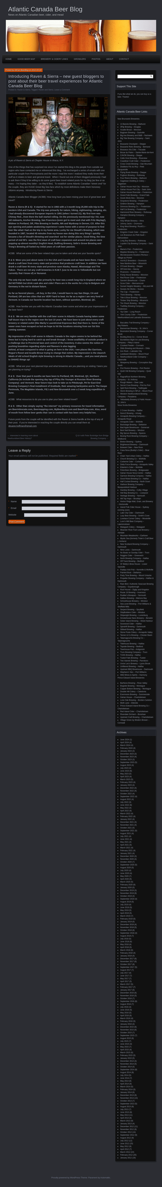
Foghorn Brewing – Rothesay (132, 175)
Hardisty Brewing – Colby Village (134, 490)
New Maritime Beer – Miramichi (133, 263)
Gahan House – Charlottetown (133, 697)
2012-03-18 (36, 70)
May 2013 (124, 1115)
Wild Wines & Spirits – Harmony (133, 675)
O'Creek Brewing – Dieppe (131, 266)
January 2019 (126, 922)
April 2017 (124, 981)
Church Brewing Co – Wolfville (133, 459)
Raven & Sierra (23, 90)
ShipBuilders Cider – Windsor (132, 612)
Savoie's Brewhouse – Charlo (132, 280)
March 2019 (125, 916)
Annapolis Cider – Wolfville (131, 422)
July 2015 (124, 1041)
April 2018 (124, 947)
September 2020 (127, 865)
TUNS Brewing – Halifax (130, 655)
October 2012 (126, 1132)
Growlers (80, 59)
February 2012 (126, 1155)
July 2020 (124, 870)
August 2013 (125, 1106)
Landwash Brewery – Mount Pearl (134, 354)
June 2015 (124, 1044)
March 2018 (125, 950)
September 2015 (127, 1035)
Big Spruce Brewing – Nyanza (132, 433)
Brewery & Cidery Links (54, 59)
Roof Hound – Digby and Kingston (134, 590)
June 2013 (124, 1112)
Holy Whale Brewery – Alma (132, 221)
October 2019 (126, 896)
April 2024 (124, 742)
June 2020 (124, 873)
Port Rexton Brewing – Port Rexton (135, 368)
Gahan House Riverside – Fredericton (136, 192)
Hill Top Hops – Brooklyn (130, 498)
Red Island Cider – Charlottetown (134, 711)
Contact (124, 59)
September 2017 (127, 967)
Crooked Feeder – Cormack (132, 345)
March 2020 (125, 882)
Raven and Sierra (46, 90)
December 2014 (127, 1061)
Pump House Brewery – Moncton (134, 275)
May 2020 (124, 876)
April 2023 (124, 776)
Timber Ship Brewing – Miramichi (134, 300)
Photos (96, 59)
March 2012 (125, 1152)
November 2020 (127, 859)
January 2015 (126, 1058)
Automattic (105, 1177)
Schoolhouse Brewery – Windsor (134, 601)
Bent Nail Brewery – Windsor (132, 430)
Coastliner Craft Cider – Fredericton (135, 161)
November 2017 (127, 961)
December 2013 (127, 1095)
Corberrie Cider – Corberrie (131, 462)
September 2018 (127, 933)
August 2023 (125, 765)
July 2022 (124, 802)
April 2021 (124, 845)
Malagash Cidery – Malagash (132, 527)
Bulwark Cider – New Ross (131, 447)
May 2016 (124, 1013)
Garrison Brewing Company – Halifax (135, 476)
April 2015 (124, 1050)
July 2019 (124, 904)
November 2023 (127, 757)
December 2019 (127, 890)
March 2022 (125, 813)
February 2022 (126, 816)
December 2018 (127, 924)
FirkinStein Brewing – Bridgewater (134, 470)
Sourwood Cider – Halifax (131, 624)
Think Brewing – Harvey (130, 295)
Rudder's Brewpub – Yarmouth (133, 595)
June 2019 (124, 907)
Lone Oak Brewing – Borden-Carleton (136, 700)
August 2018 (125, 936)
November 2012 (127, 1129)
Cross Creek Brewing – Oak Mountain (136, 164)
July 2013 (124, 1109)
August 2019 (125, 902)
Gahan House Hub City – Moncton (134, 187)
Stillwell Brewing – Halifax (131, 629)
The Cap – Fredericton (129, 292)
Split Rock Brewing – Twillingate (133, 388)
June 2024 (124, 739)
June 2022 (124, 805)
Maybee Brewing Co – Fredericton (134, 252)
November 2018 (127, 927)
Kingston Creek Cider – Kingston (134, 232)
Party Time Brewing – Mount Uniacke (135, 575)
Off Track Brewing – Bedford (132, 561)
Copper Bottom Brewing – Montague (135, 689)
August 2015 (125, 1038)
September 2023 (127, 762)
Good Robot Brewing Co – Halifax (134, 479)
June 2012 (124, 1143)
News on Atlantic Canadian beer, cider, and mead (36, 14)
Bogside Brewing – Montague (132, 686)
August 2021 (125, 833)
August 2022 (125, 799)
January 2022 (126, 819)
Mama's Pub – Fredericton (131, 249)
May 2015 (124, 1047)
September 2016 (127, 1001)
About (109, 59)
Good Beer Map (26, 59)
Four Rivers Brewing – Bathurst (133, 178)
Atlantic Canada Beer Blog (45, 9)
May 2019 (124, 910)
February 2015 (126, 1055)
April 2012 (124, 1149)
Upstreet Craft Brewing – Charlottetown (136, 717)
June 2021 (124, 839)
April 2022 (124, 811)
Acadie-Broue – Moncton (130, 130)
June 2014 (124, 1078)
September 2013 (127, 1104)
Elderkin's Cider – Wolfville (131, 467)
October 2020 (126, 862)
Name (12, 501)
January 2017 (126, 990)
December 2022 (127, 788)
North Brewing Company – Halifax (134, 558)
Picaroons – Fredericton (130, 272)
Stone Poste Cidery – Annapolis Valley (136, 632)
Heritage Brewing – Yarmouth (132, 496)
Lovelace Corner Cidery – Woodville (135, 518)
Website (12, 514)
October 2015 (126, 1032)
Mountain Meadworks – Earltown (134, 535)
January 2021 (126, 853)
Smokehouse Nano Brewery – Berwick (136, 618)
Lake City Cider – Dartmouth (132, 513)
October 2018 (126, 930)
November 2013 (127, 1098)
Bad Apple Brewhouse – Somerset (134, 427)
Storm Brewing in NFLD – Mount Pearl (136, 391)
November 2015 (127, 1030)
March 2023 (125, 779)
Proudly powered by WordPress (65, 1177)
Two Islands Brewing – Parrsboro (134, 661)
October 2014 (126, 1067)
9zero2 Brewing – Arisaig (130, 413)
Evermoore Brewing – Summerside (135, 694)
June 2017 (124, 976)
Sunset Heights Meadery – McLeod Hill (136, 286)
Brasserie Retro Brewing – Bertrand (135, 147)
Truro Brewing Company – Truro (133, 652)
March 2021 (125, 848)
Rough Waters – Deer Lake (131, 382)
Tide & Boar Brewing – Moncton (133, 297)
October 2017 (126, 964)
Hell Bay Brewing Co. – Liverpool (134, 493)
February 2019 (126, 919)
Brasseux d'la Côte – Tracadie (133, 150)
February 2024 (126, 748)
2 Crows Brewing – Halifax (131, 410)
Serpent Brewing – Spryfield (132, 609)
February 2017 (126, 987)
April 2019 (124, 913)
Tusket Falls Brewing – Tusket (133, 658)
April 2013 (124, 1118)
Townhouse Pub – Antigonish (132, 649)
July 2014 (124, 1075)
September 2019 (127, 899)
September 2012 (127, 1135)
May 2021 (124, 842)
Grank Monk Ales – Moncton (132, 198)
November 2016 (127, 996)
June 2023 (124, 771)
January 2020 (126, 887)
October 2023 (126, 759)
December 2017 (127, 959)
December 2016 (127, 993)
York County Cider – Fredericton (133, 315)
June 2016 (124, 1010)
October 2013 (126, 1101)
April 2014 (124, 1084)
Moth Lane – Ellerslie (129, 703)
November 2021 (127, 825)
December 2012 (127, 1126)
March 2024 (125, 745)
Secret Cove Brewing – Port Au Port (135, 385)
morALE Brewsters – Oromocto (133, 260)
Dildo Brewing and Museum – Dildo (135, 348)
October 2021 (126, 828)
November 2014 (127, 1064)
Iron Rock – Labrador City (131, 351)
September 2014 (127, 1069)
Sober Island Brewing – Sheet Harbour (136, 621)
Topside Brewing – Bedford (131, 646)
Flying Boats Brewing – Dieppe (133, 172)
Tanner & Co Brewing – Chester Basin (136, 635)
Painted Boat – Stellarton (130, 572)
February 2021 (126, 850)
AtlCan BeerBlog (22, 70)
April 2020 (124, 879)
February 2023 (126, 782)
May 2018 (124, 944)
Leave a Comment (62, 90)
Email (12, 508)
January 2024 (126, 751)
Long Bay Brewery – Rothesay (133, 241)
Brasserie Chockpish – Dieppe (133, 144)
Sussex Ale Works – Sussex (132, 289)
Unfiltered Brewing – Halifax (132, 666)
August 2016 (125, 1004)
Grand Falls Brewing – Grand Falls (134, 195)
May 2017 (124, 978)
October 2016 (126, 998)
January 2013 (126, 1124)
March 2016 (125, 1018)
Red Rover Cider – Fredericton (133, 278)
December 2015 (127, 1027)
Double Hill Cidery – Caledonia (133, 691)
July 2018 (124, 939)
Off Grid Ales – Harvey (129, 269)
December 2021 (127, 822)
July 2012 (124, 1141)
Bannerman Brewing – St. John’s (134, 328)
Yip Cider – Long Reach (130, 312)
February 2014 (126, 1089)
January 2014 (126, 1092)
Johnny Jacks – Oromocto (131, 224)
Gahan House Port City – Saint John (135, 189)
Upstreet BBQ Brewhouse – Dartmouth (136, 669)
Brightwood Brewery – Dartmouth (134, 444)
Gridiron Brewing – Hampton (132, 204)
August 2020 (125, 868)
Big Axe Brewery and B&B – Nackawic (136, 135)
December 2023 (127, 754)
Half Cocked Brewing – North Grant (135, 481)
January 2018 (126, 956)
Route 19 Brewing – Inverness (133, 592)
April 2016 (124, 1015)
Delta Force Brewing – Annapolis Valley (136, 464)
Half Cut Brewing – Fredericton (133, 209)
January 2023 (126, 785)
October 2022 (126, 794)
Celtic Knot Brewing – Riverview (133, 158)
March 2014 (125, 1087)
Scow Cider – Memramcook (131, 283)
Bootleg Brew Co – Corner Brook (134, 337)
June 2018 (124, 941)
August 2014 (125, 1072)
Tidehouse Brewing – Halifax (132, 644)
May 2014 (124, 1081)
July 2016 (124, 1007)
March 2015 (125, 1052)
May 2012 (124, 1146)
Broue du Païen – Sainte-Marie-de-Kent (137, 152)
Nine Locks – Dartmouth (130, 550)
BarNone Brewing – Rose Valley (133, 683)
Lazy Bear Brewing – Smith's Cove (134, 516)
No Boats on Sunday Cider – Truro (134, 553)
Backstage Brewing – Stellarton (133, 425)
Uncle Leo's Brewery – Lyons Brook (135, 663)
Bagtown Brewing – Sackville (132, 132)
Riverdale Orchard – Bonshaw (133, 714)
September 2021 (127, 831)
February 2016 (126, 1021)
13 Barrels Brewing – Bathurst (132, 124)
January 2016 (126, 1024)
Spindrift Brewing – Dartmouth (133, 627)
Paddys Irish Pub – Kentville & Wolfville (136, 570)
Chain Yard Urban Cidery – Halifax (134, 456)
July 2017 (124, 973)
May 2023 (124, 774)
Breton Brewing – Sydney (131, 442)
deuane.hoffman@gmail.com (22, 426)
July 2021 (124, 836)
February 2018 (126, 953)
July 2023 (124, 768)
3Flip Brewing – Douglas (130, 127)
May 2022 (124, 808)
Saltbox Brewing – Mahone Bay (133, 598)
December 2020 (127, 856)
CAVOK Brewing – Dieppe (131, 155)
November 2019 (127, 893)
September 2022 (127, 796)
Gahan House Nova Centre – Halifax (135, 473)
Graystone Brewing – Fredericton (134, 201)
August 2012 (125, 1138)
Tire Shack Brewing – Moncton (133, 303)
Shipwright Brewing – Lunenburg (134, 615)
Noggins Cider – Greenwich (131, 555)
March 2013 (125, 1121)
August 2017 (125, 970)
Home (9, 59)
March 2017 (125, 984)
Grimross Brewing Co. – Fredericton (135, 206)
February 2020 (126, 885)
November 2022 (127, 791)
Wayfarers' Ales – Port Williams (133, 672)
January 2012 (126, 1158)
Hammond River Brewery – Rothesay (136, 212)
